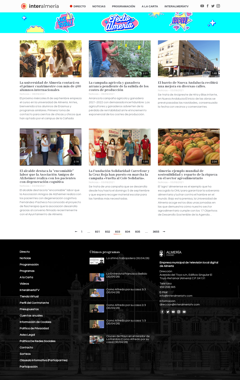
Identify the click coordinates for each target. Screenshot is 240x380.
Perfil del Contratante (34, 302)
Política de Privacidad (34, 328)
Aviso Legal (27, 334)
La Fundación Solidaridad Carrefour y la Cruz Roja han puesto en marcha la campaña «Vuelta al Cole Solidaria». (119, 174)
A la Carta (26, 277)
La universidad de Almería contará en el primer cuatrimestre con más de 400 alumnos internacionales (50, 86)
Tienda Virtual (29, 296)
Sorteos (25, 353)
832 (107, 231)
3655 (156, 231)
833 (117, 231)
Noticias (24, 94)
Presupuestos (29, 309)
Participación (29, 366)
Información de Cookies (35, 322)
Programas (27, 271)
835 (137, 231)
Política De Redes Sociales (37, 341)
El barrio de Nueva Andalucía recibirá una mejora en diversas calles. (188, 84)
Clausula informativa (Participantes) (43, 360)
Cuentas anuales (31, 315)
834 (127, 231)
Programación (29, 264)
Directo (25, 251)
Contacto (26, 347)
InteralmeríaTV (29, 290)
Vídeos (24, 283)
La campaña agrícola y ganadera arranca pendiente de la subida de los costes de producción (119, 86)
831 (97, 231)
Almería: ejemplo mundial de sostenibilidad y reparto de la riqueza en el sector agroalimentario (187, 174)
